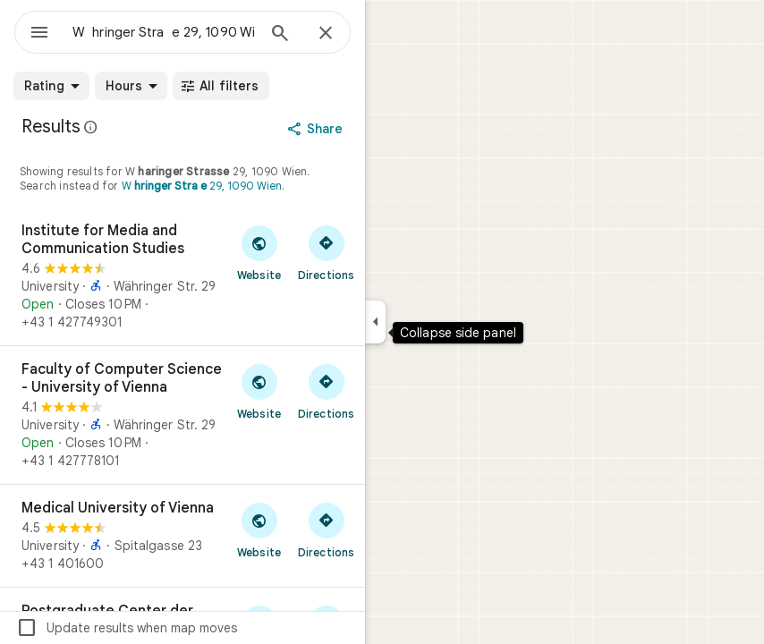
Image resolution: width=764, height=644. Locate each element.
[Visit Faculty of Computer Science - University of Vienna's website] (259, 390)
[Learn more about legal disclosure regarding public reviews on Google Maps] (91, 127)
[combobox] (163, 32)
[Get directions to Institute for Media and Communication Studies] (326, 252)
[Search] (280, 35)
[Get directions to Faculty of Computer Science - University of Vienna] (326, 390)
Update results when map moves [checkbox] (126, 628)
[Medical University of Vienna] (182, 536)
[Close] (325, 34)
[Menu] (39, 34)
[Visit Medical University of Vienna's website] (259, 529)
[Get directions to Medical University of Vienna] (326, 529)
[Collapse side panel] (375, 322)
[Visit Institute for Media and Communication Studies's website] (259, 252)
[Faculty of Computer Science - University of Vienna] (182, 415)
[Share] (317, 128)
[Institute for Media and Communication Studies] (182, 276)
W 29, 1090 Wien (202, 185)
